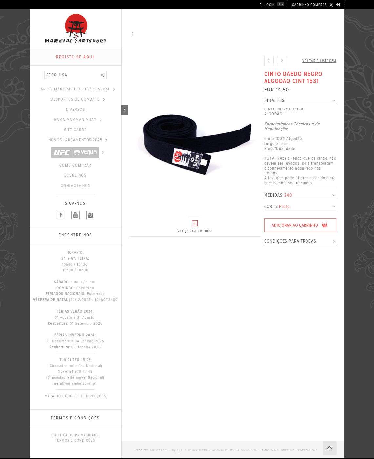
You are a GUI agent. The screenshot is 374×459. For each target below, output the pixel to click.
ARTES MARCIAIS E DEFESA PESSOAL (78, 89)
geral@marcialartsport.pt (75, 383)
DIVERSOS (93, 109)
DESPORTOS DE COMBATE (78, 99)
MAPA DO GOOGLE (61, 396)
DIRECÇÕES (96, 396)
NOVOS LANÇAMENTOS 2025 (78, 140)
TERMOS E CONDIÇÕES (75, 440)
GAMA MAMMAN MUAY (78, 119)
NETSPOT (163, 450)
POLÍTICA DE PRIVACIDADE (75, 435)
